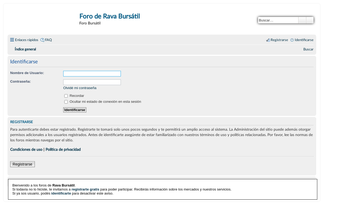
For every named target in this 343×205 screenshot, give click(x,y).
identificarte (61, 193)
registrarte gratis (85, 189)
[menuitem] (308, 49)
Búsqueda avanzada (310, 20)
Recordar (74, 96)
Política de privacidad (63, 150)
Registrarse (22, 164)
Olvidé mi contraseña (79, 88)
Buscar (302, 20)
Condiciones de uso (26, 150)
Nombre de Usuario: (27, 73)
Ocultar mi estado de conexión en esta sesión (102, 102)
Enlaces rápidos (26, 40)
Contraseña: (20, 81)
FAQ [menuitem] (48, 40)
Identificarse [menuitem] (304, 40)
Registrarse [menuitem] (279, 40)
